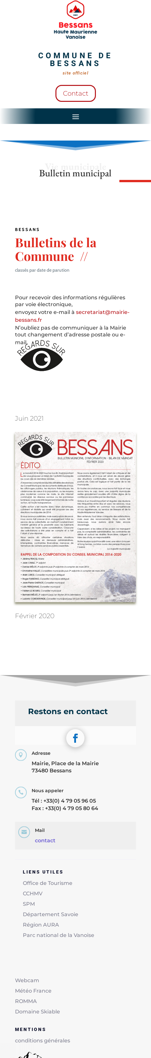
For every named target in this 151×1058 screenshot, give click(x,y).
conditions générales (42, 1041)
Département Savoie (50, 914)
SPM (29, 904)
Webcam (27, 980)
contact (45, 840)
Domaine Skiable (37, 1012)
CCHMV (32, 893)
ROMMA (26, 1001)
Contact (75, 93)
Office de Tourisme (47, 883)
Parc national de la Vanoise (58, 935)
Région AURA (41, 925)
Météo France (33, 991)
